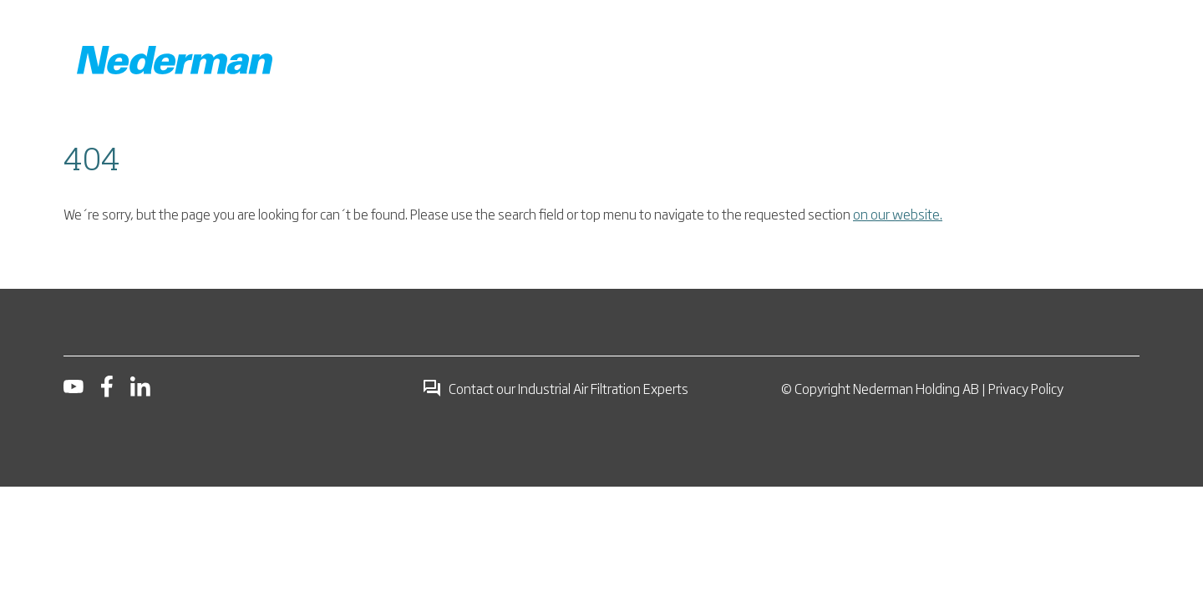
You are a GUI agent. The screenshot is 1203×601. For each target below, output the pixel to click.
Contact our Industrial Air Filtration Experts (555, 388)
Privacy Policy (1025, 388)
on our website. (897, 214)
